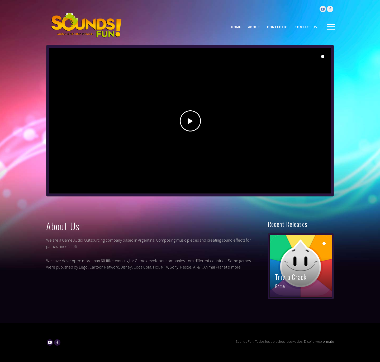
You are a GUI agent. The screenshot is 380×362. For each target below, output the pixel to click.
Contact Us (305, 27)
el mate (328, 341)
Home (236, 27)
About (254, 27)
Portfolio (277, 27)
